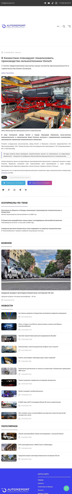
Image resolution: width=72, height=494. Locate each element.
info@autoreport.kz (7, 3)
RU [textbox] (58, 26)
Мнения (41, 490)
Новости (18, 52)
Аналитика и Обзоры (45, 487)
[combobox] (58, 26)
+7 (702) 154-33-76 (65, 3)
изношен (4, 173)
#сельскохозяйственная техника (19, 177)
